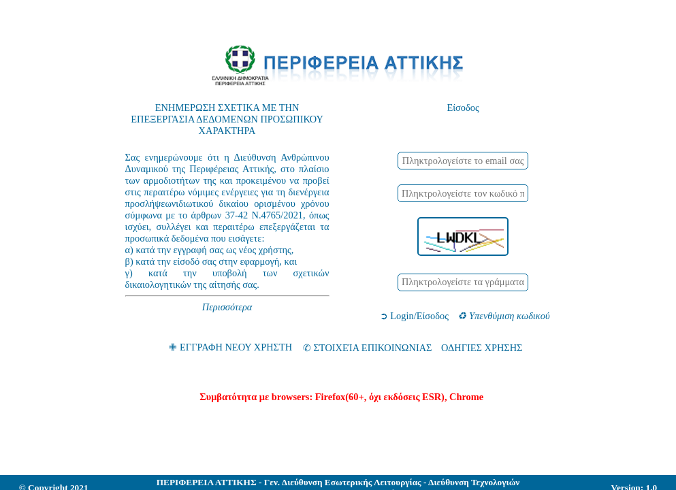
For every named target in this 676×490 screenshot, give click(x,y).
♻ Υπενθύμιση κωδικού (503, 315)
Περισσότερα (227, 306)
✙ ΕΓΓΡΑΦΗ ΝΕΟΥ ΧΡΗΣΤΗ (230, 347)
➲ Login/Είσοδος (414, 315)
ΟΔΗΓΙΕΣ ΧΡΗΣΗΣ (482, 347)
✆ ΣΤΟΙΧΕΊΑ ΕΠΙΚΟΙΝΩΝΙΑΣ (367, 347)
